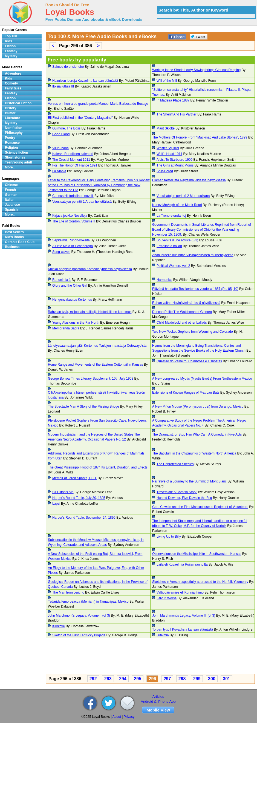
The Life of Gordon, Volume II (73, 221)
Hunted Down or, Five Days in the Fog (184, 498)
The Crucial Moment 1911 (71, 160)
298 (182, 678)
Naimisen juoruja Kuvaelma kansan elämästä (85, 81)
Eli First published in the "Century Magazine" (80, 118)
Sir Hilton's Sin (63, 492)
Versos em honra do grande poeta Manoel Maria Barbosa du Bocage (98, 104)
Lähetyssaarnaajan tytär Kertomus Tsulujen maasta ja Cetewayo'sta (97, 346)
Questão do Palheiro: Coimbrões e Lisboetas (189, 361)
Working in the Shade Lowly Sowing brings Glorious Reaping (196, 70)
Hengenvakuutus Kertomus (72, 299)
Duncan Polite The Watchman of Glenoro (182, 312)
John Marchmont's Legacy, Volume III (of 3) (183, 615)
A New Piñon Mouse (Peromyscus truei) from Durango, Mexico (197, 406)
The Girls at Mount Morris (175, 165)
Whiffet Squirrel (168, 148)
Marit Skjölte (166, 128)
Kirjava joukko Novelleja (69, 216)
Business (12, 247)
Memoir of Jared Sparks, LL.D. (74, 478)
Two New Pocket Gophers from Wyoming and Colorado (192, 332)
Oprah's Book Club (19, 242)
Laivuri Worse (167, 598)
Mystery (11, 56)
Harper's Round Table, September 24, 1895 (83, 518)
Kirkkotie (58, 626)
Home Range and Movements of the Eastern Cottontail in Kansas (95, 364)
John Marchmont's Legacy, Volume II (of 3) (79, 615)
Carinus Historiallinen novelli (73, 196)
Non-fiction (13, 128)
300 (211, 678)
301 (226, 678)
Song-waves (61, 252)
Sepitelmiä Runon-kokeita (71, 240)
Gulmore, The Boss (66, 128)
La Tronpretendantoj (171, 216)
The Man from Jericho (68, 592)
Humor (10, 113)
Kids (8, 41)
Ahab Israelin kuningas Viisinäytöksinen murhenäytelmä (192, 255)
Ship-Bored (165, 171)
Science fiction (16, 152)
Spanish (11, 209)
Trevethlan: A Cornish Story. (177, 492)
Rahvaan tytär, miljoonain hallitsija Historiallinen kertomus (89, 312)
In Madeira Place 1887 (173, 100)
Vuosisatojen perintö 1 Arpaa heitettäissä (82, 202)
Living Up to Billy (169, 536)
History (10, 108)
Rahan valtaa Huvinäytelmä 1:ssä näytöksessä (186, 303)
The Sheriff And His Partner (177, 114)
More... (10, 167)
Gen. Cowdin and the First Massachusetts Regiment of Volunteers (200, 507)
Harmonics (164, 280)
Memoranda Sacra (65, 328)
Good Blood (61, 134)
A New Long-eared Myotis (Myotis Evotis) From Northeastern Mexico (202, 378)
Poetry (10, 138)
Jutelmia (163, 635)
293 (108, 678)
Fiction (10, 46)
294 (122, 678)
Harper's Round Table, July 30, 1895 (78, 498)
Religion (11, 147)
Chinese (11, 185)
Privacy (129, 717)
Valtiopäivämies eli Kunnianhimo (180, 592)
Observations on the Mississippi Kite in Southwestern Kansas (196, 554)
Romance (12, 143)
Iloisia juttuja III (63, 86)
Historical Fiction (18, 103)
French (10, 190)
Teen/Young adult (18, 162)
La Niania (59, 171)
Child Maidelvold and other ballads (182, 322)
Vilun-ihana (60, 148)
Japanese (12, 205)
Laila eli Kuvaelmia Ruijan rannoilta (182, 564)
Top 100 (11, 36)
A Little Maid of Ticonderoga (72, 246)
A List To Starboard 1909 (174, 160)
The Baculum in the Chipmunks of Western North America (194, 453)
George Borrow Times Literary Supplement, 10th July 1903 (90, 378)
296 (152, 678)
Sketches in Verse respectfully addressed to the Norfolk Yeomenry (200, 582)
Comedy (11, 83)
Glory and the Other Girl (69, 285)
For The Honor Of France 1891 (74, 165)
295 (137, 678)
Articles (158, 696)
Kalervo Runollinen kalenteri (72, 154)
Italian (10, 200)
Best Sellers (14, 232)
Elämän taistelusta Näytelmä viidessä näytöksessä (189, 180)
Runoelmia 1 (61, 280)
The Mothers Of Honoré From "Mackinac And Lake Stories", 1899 (199, 137)
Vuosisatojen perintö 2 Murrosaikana (183, 196)
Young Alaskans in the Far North (75, 322)
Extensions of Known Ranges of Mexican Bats (185, 392)
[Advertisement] (131, 657)
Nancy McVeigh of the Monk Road (177, 205)
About (116, 717)
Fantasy (11, 51)
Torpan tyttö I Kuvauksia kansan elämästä (182, 629)
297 (167, 678)
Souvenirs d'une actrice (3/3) (177, 240)
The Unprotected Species (175, 464)
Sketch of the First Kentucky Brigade (78, 635)
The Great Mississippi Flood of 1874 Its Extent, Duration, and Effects (98, 467)
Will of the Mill (167, 81)
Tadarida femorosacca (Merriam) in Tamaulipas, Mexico (88, 601)
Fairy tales (13, 88)
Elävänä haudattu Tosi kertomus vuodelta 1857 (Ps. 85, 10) (195, 289)
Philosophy (14, 133)
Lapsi (56, 504)
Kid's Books (14, 237)
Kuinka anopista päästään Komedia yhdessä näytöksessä (90, 269)
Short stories (15, 157)
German (11, 195)
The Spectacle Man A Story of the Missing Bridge (83, 406)
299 (197, 678)
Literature (12, 118)
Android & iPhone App (158, 701)
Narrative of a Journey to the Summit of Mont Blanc (189, 481)
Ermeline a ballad (169, 246)
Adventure (13, 73)
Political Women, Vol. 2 (173, 266)
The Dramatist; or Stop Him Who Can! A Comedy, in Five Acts (197, 434)
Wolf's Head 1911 (169, 154)
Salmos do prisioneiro (68, 67)
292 (93, 678)
